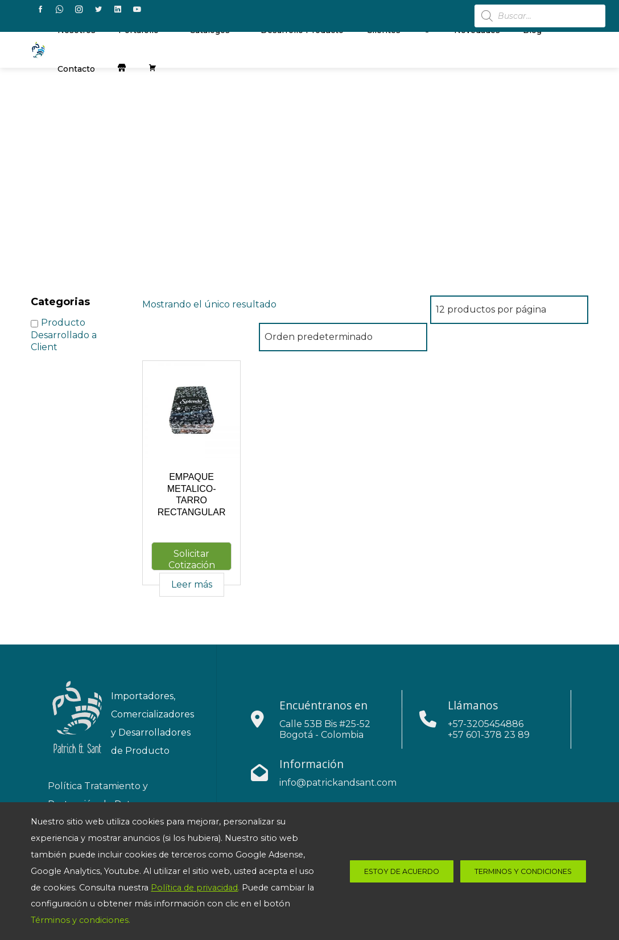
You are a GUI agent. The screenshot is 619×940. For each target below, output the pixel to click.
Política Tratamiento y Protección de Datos (98, 795)
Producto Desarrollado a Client (64, 335)
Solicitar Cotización (191, 559)
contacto (76, 69)
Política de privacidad (194, 887)
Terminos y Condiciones (523, 871)
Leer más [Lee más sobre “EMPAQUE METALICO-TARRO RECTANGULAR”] (191, 584)
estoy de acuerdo (401, 871)
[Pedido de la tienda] (343, 337)
